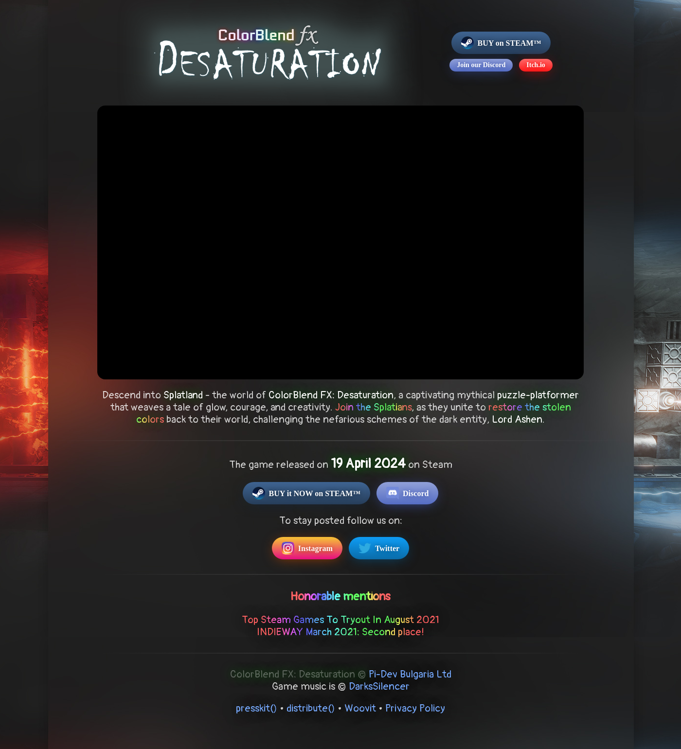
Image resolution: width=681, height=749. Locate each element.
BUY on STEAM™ (501, 42)
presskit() (256, 708)
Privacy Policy (415, 708)
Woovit (360, 708)
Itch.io (535, 65)
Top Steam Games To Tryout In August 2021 (340, 620)
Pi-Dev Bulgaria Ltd (410, 674)
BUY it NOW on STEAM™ (306, 493)
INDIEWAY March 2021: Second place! (340, 632)
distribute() (311, 708)
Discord (407, 493)
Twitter (378, 548)
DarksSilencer (379, 686)
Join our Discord (481, 65)
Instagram (307, 548)
